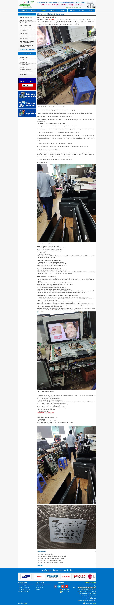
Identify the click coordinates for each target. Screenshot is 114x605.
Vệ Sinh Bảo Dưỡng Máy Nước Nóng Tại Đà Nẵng (51, 562)
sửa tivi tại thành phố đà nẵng (27, 49)
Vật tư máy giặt (23, 62)
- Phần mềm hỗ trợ (40, 585)
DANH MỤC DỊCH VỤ (27, 14)
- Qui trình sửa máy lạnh (23, 591)
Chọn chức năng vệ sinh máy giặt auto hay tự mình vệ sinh (53, 556)
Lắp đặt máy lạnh (24, 33)
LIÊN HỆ (91, 10)
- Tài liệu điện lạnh (39, 587)
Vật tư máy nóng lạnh (25, 64)
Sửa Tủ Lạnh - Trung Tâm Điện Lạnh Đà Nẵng (50, 560)
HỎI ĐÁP (81, 10)
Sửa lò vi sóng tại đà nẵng (26, 22)
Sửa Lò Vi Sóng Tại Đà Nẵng (46, 554)
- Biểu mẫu (38, 589)
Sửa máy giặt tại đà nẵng (26, 20)
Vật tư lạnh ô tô (23, 67)
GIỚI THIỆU (34, 10)
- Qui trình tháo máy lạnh (23, 587)
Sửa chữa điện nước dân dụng (27, 36)
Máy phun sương (24, 38)
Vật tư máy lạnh (24, 57)
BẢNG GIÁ (62, 10)
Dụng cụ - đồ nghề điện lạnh (26, 72)
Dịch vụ (39, 14)
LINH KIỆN (52, 10)
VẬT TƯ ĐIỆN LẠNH (27, 54)
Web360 (25, 603)
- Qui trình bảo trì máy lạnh (24, 589)
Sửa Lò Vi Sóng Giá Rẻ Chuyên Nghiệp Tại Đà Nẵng (52, 558)
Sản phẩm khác (23, 74)
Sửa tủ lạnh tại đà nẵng (25, 25)
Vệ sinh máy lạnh (24, 30)
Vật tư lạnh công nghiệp (25, 69)
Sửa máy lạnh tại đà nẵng (26, 17)
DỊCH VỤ (43, 10)
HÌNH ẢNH (72, 10)
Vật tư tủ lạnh (23, 59)
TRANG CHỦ (24, 10)
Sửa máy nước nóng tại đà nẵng (27, 28)
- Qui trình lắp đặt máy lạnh (24, 585)
